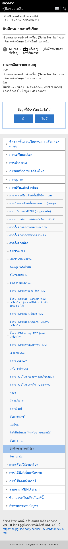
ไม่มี (45, 119)
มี (23, 119)
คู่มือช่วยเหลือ (12, 8)
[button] (64, 8)
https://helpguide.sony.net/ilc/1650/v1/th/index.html (33, 531)
